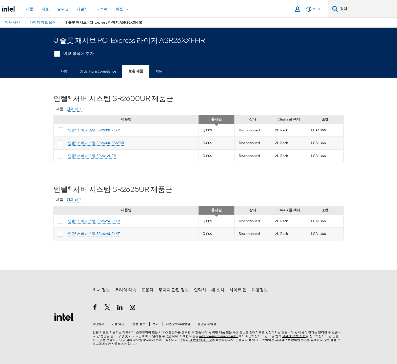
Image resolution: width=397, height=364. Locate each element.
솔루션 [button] (63, 9)
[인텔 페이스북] (95, 308)
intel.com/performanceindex (218, 336)
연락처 (200, 289)
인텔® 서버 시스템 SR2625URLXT (94, 233)
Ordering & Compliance (98, 71)
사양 (63, 71)
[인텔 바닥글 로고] (64, 316)
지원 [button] (45, 9)
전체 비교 (74, 109)
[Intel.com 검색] (367, 9)
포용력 (147, 289)
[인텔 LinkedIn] (120, 308)
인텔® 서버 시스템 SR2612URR (92, 155)
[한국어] (313, 9)
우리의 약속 (125, 289)
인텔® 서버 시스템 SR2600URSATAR (96, 143)
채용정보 (260, 289)
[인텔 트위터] (107, 308)
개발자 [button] (82, 9)
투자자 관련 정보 (173, 289)
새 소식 (217, 289)
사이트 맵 (238, 289)
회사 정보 (101, 289)
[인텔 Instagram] (132, 308)
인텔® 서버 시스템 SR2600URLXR (94, 130)
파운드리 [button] (123, 9)
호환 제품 (135, 71)
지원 (159, 71)
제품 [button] (29, 9)
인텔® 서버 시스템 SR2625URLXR (94, 221)
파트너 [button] (102, 9)
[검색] (335, 9)
